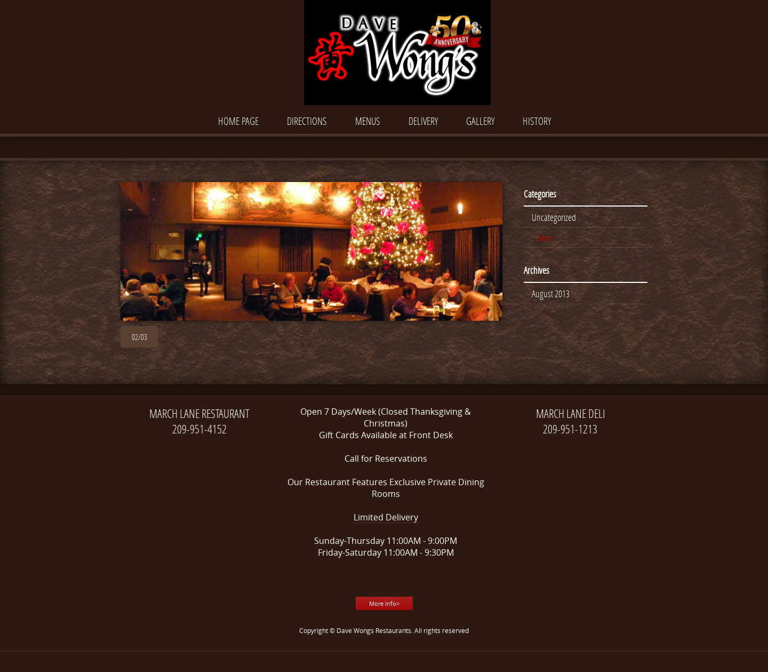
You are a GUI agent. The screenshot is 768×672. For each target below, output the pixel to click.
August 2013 (551, 293)
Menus (367, 121)
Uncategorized (554, 217)
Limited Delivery (386, 517)
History (537, 121)
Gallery (480, 121)
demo (545, 237)
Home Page (238, 121)
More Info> (384, 603)
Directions (307, 121)
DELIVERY (423, 121)
